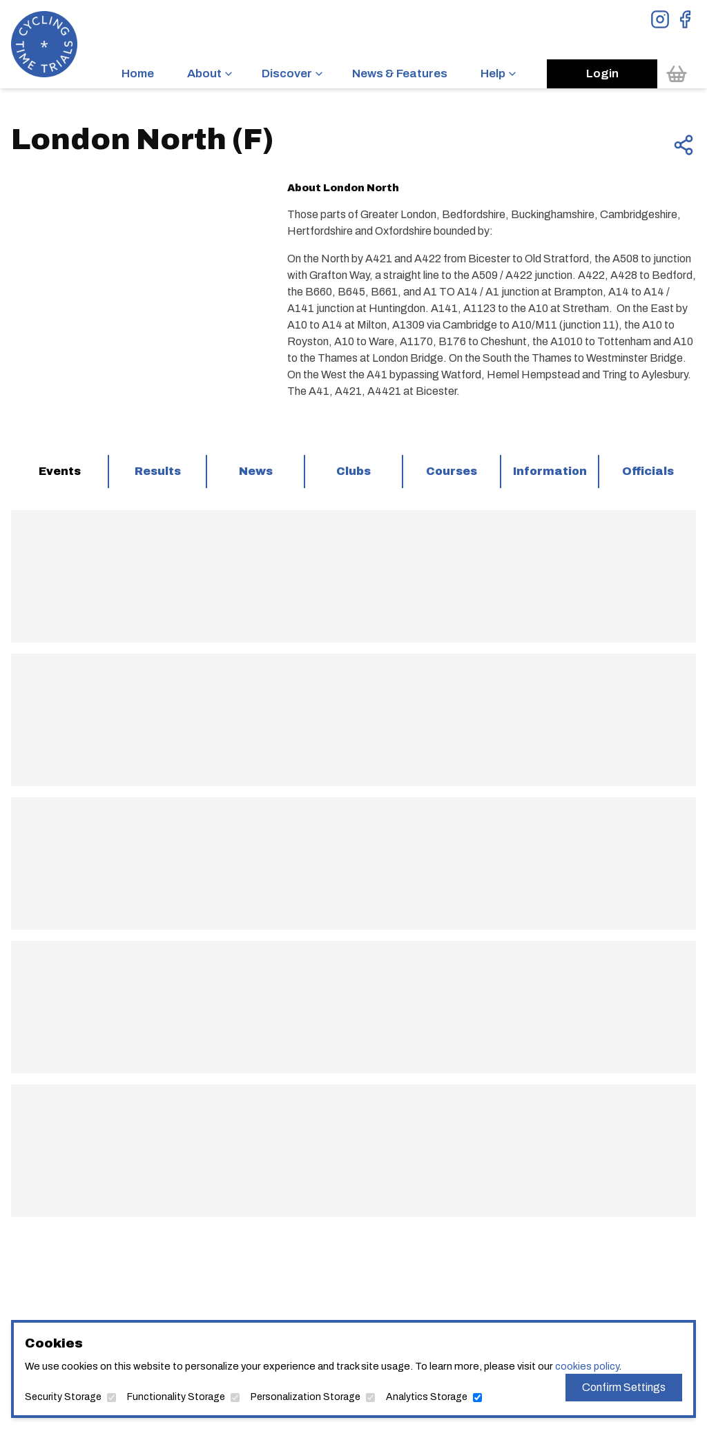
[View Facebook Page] (685, 19)
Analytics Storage (426, 1397)
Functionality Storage (176, 1397)
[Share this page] (683, 145)
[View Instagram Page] (660, 19)
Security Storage (63, 1397)
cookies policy (587, 1366)
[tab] (59, 471)
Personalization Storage (305, 1397)
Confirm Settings (624, 1387)
